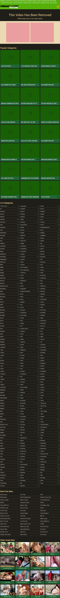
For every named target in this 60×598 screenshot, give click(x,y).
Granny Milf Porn (45, 2)
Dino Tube (22, 494)
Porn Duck (43, 529)
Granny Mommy (36, 2)
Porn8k (42, 524)
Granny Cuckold (27, 2)
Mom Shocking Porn (25, 497)
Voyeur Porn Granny (25, 518)
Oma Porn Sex (44, 532)
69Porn (42, 508)
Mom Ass (22, 532)
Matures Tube (23, 505)
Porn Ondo (23, 510)
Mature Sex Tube (24, 526)
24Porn (42, 502)
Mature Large (43, 518)
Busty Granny (9, 2)
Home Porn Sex (44, 526)
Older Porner (3, 524)
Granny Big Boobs (24, 529)
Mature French (4, 513)
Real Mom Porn (4, 532)
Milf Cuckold (23, 534)
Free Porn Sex (24, 521)
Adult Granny (3, 497)
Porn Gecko (43, 534)
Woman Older (3, 529)
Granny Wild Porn (44, 521)
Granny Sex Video (24, 502)
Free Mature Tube (44, 505)
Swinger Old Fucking (5, 534)
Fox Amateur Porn (45, 500)
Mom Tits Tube (4, 521)
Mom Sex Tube (24, 508)
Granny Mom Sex (4, 526)
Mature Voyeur (24, 500)
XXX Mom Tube (53, 2)
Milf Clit (42, 516)
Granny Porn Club (4, 516)
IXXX (41, 494)
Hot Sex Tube (3, 510)
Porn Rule (22, 516)
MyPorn (2, 502)
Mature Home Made (18, 2)
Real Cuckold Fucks (5, 518)
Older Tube (43, 510)
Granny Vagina (24, 513)
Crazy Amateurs (44, 513)
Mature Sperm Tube (25, 524)
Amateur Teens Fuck (45, 497)
